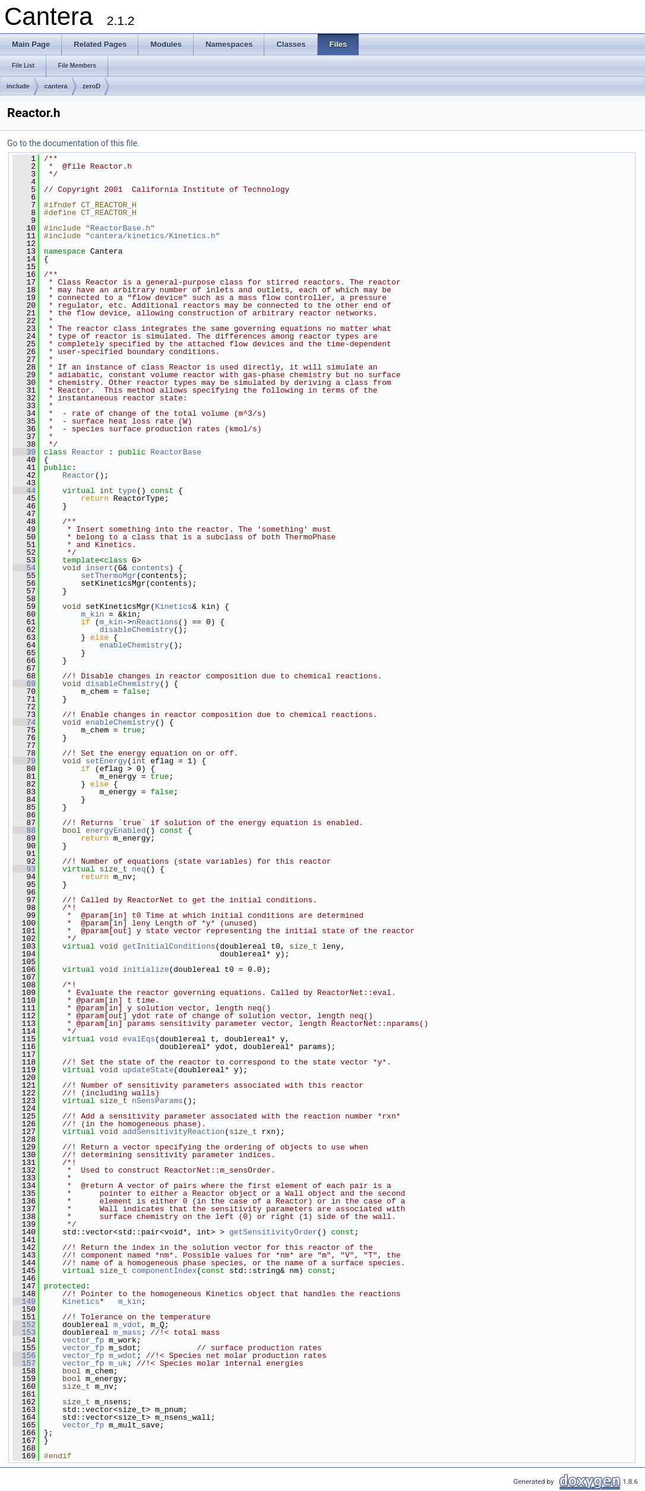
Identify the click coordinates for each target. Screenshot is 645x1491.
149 (24, 1301)
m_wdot (123, 1355)
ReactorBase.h (120, 228)
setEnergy (106, 761)
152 (24, 1324)
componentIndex (164, 1270)
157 (24, 1363)
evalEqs (138, 1039)
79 (24, 761)
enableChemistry (134, 645)
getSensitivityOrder (273, 1232)
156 (24, 1355)
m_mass (127, 1332)
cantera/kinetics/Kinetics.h (153, 235)
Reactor (88, 452)
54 (24, 568)
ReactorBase (175, 452)
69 (24, 683)
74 (24, 722)
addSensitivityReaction (173, 1131)
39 (24, 452)
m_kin (92, 614)
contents (150, 568)
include (18, 86)
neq (139, 869)
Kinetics (173, 606)
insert (99, 568)
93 (24, 869)
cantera (56, 86)
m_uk (118, 1363)
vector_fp (83, 1340)
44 (24, 490)
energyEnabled (116, 830)
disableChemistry (136, 629)
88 (24, 830)
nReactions (155, 622)
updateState (147, 1069)
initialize (145, 969)
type (127, 490)
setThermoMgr (109, 575)
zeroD (92, 86)
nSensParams (157, 1100)
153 (24, 1332)
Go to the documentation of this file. (73, 143)
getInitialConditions (168, 946)
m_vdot (127, 1324)
